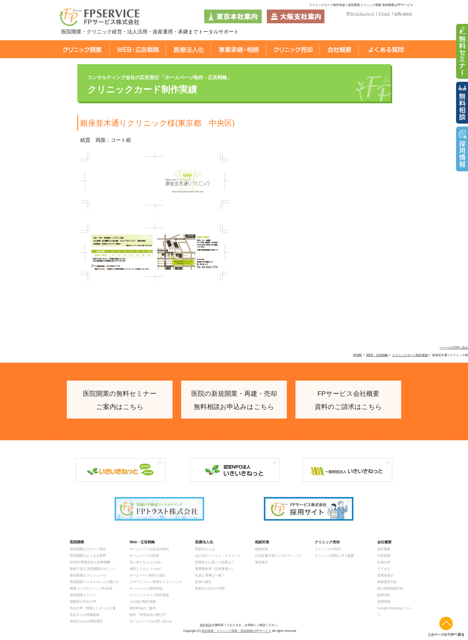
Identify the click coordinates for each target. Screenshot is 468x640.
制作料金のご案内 (143, 608)
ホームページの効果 (144, 555)
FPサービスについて (360, 13)
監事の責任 (203, 582)
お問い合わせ (403, 13)
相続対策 (261, 549)
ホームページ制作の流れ (148, 575)
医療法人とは (205, 549)
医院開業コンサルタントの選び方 (94, 582)
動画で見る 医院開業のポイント (93, 568)
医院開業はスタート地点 (88, 549)
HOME (357, 355)
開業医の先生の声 (83, 601)
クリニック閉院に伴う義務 (334, 555)
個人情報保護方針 (390, 588)
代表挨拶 (383, 555)
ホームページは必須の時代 (149, 549)
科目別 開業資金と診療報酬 (90, 562)
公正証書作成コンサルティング (278, 555)
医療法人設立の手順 (210, 588)
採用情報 (383, 601)
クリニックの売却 (328, 549)
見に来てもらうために (146, 562)
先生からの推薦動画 (84, 614)
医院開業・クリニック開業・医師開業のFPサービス (236, 631)
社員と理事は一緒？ (210, 575)
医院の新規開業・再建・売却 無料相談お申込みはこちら (234, 400)
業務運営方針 (387, 582)
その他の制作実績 (143, 601)
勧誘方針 (383, 595)
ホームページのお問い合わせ (151, 621)
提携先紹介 (385, 575)
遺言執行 (261, 562)
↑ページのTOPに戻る (454, 347)
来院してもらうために (146, 568)
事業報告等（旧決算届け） (215, 568)
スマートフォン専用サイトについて (156, 582)
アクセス (384, 13)
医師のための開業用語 (86, 621)
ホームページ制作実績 (146, 588)
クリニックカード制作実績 (410, 355)
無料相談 (206, 625)
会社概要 (383, 549)
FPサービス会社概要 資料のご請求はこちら (348, 400)
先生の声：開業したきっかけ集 (93, 608)
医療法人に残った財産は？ (215, 562)
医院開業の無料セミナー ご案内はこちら (119, 400)
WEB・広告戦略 (377, 355)
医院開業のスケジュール (88, 575)
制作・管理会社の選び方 (148, 614)
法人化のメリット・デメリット (218, 555)
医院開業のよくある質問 (88, 555)
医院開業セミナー (83, 595)
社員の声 (383, 562)
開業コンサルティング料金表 (91, 588)
